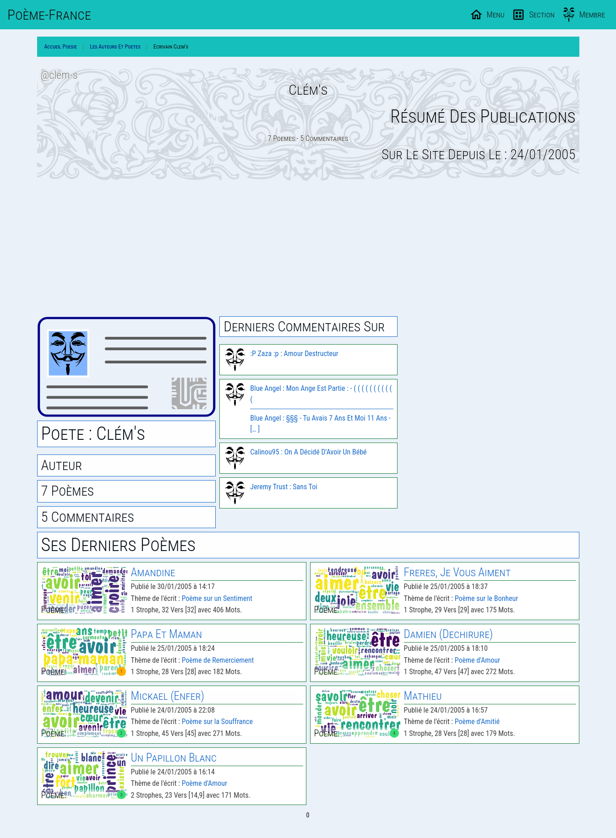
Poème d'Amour (477, 660)
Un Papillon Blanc (174, 757)
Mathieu (423, 696)
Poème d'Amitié (477, 721)
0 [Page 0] (308, 815)
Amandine (153, 572)
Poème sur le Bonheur (486, 598)
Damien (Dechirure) (448, 634)
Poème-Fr (49, 14)
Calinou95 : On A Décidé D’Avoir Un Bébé (308, 452)
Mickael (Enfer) (167, 696)
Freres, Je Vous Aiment (457, 572)
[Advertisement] (308, 248)
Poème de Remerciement (218, 660)
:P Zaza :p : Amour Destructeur (294, 353)
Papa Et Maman (166, 634)
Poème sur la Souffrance (217, 721)
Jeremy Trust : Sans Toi (283, 486)
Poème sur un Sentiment (217, 598)
